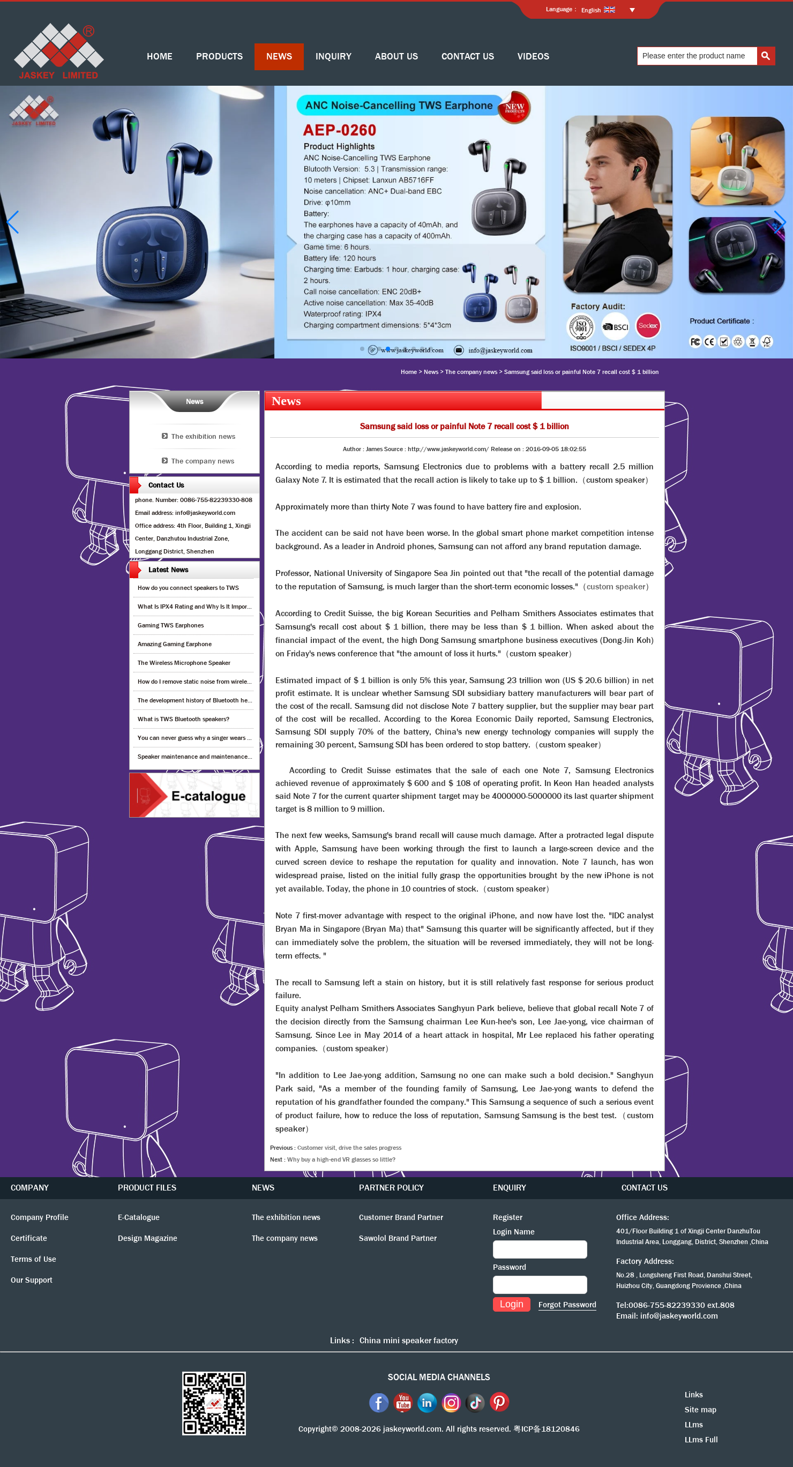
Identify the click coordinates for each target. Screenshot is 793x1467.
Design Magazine (147, 1238)
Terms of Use (33, 1259)
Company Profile (40, 1217)
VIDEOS (533, 56)
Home (409, 372)
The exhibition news (203, 436)
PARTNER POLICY (391, 1187)
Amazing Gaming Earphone (175, 644)
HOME (160, 56)
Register (507, 1217)
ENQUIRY (509, 1187)
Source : (396, 449)
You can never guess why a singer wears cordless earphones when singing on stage (250, 738)
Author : (354, 449)
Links (694, 1394)
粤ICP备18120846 (546, 1429)
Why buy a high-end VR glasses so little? (341, 1159)
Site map (700, 1409)
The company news (471, 372)
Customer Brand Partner (401, 1217)
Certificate (29, 1238)
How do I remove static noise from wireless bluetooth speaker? (221, 681)
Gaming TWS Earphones (171, 625)
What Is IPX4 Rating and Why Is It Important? (199, 606)
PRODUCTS (219, 56)
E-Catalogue (139, 1217)
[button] (362, 349)
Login (511, 1304)
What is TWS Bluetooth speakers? (183, 719)
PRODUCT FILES (147, 1187)
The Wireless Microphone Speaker (184, 662)
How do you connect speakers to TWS (188, 587)
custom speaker (616, 586)
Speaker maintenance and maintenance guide (201, 756)
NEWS (279, 56)
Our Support (32, 1280)
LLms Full (701, 1439)
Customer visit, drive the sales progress (349, 1147)
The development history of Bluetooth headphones (206, 700)
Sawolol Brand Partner (398, 1238)
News (431, 372)
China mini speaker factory (409, 1340)
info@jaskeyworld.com (679, 1316)
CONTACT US (468, 56)
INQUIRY (333, 56)
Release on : (508, 449)
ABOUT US (396, 56)
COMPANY (30, 1187)
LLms (694, 1424)
